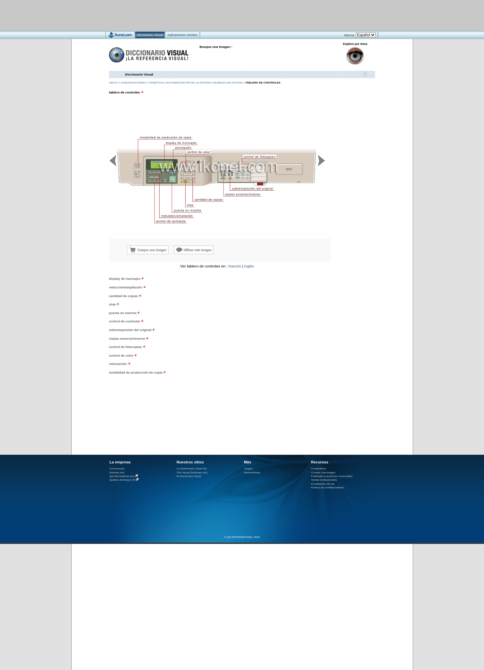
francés (235, 266)
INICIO (113, 82)
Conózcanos (117, 468)
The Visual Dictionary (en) (192, 472)
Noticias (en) (117, 472)
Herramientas (252, 472)
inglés (249, 266)
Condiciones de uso (323, 483)
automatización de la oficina (188, 82)
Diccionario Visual (139, 74)
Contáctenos (318, 468)
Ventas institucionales (324, 479)
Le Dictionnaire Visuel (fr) (192, 468)
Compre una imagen (323, 472)
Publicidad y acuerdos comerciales (332, 476)
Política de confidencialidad (327, 487)
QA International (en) (122, 476)
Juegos (248, 468)
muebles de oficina (227, 82)
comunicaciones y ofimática (142, 82)
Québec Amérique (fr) (123, 479)
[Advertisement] (222, 15)
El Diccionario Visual (189, 476)
